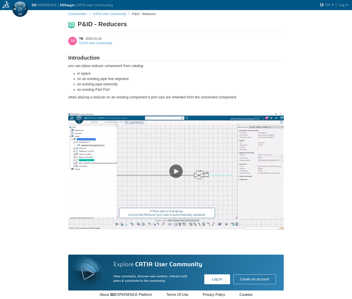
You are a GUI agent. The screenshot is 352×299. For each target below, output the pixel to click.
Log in (217, 279)
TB (81, 38)
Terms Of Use (177, 295)
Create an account (254, 279)
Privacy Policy (214, 295)
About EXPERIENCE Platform (125, 295)
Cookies (246, 295)
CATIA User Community (95, 43)
